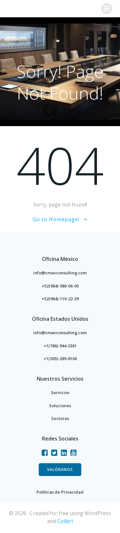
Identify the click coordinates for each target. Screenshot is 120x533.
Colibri (65, 521)
